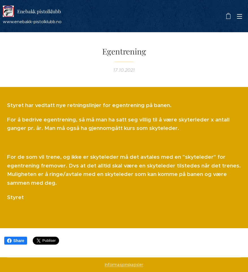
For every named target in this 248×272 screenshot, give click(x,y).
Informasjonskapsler (124, 264)
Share (15, 240)
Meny (239, 16)
